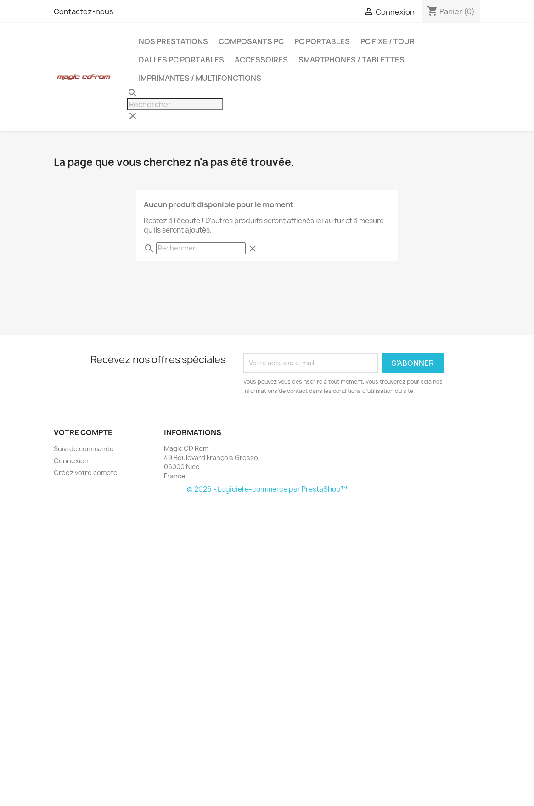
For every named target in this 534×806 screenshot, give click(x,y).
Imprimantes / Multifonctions (200, 78)
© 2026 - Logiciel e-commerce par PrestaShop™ (267, 489)
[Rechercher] (175, 104)
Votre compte (83, 432)
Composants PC (251, 41)
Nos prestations (173, 41)
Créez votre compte (86, 472)
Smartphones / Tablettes (351, 60)
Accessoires (261, 60)
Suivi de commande (84, 448)
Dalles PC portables (181, 60)
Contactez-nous (83, 11)
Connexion (71, 460)
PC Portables (322, 41)
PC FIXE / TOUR (387, 41)
